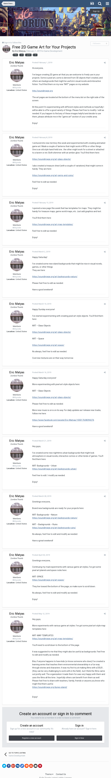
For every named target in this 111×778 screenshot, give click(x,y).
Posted (41, 62)
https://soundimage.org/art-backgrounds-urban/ (53, 466)
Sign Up (96, 11)
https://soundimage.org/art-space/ (47, 345)
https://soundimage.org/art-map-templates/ (51, 224)
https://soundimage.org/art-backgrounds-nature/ (53, 276)
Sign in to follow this (12, 42)
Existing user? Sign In (77, 11)
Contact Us (61, 768)
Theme (49, 768)
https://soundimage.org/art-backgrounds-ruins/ (53, 524)
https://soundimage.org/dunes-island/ (48, 681)
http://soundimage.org (41, 91)
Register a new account (31, 732)
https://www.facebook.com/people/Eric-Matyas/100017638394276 (62, 420)
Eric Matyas (20, 51)
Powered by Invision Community (55, 774)
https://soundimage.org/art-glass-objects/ (50, 159)
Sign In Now (79, 732)
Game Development (53, 51)
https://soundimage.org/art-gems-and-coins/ (52, 175)
